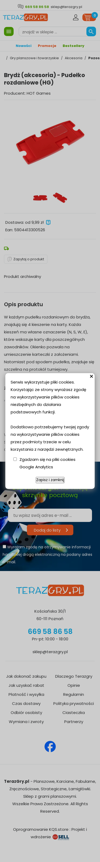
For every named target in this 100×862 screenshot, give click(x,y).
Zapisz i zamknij (50, 479)
